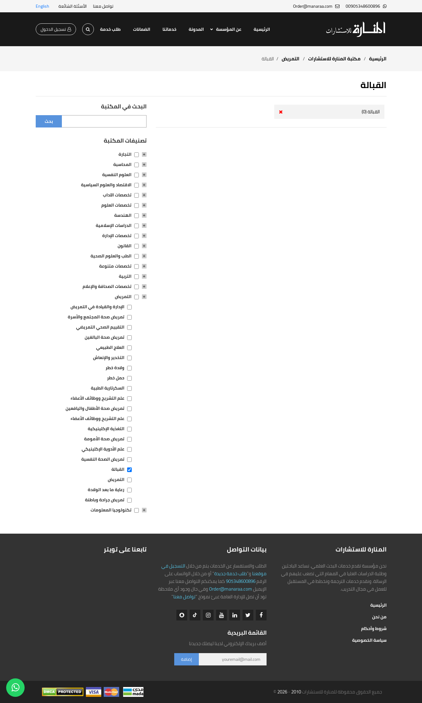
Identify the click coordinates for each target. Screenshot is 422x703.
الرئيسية (262, 29)
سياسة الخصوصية (369, 640)
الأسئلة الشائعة (72, 6)
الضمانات (141, 29)
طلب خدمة (110, 29)
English (42, 6)
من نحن (379, 617)
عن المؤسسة (228, 29)
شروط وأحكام (374, 628)
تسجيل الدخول (56, 29)
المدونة (196, 29)
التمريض (290, 58)
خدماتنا (169, 29)
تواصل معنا (103, 6)
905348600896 (240, 581)
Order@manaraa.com (230, 588)
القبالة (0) (371, 111)
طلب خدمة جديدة (230, 573)
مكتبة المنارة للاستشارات (334, 58)
